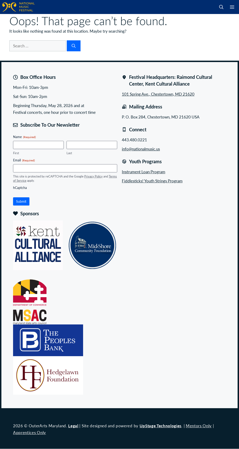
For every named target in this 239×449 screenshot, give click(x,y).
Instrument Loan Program (143, 171)
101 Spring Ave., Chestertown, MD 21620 (158, 94)
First (16, 153)
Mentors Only (199, 425)
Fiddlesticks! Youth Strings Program (152, 181)
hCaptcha (20, 187)
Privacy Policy (93, 176)
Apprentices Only (29, 432)
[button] (221, 7)
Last (69, 153)
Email (24, 160)
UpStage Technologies (161, 425)
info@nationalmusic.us (141, 149)
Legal (73, 425)
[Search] (74, 46)
